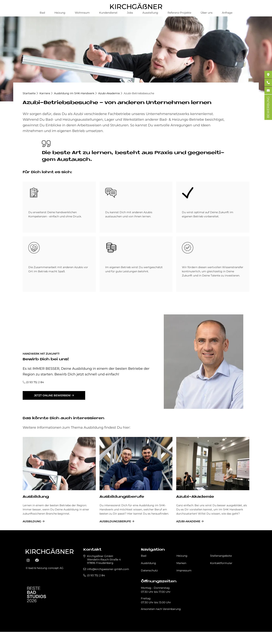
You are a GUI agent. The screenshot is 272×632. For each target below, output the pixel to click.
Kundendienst (108, 12)
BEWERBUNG (268, 107)
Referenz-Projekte (179, 12)
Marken (181, 563)
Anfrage (227, 12)
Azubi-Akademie (109, 93)
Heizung (59, 12)
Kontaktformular (221, 563)
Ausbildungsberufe (122, 497)
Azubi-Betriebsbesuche (139, 93)
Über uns (206, 12)
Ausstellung (150, 12)
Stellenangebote (221, 555)
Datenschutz (149, 570)
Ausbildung (36, 497)
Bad (42, 12)
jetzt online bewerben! (52, 395)
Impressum (184, 570)
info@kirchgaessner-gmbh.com (108, 569)
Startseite (29, 93)
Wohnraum (82, 12)
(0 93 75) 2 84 (35, 382)
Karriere (44, 93)
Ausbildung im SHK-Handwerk (74, 93)
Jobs (130, 12)
